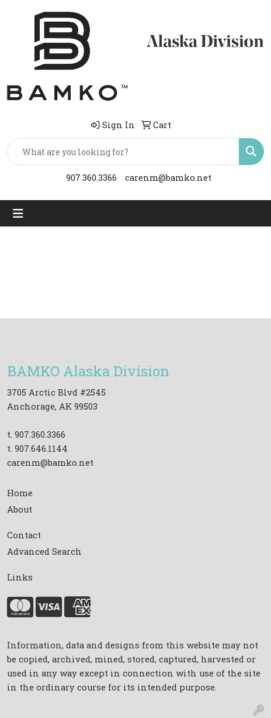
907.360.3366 (91, 177)
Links (20, 577)
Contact (24, 535)
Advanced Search (44, 551)
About (19, 509)
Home (20, 493)
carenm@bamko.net (168, 177)
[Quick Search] (123, 151)
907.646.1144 (41, 448)
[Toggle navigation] (18, 213)
